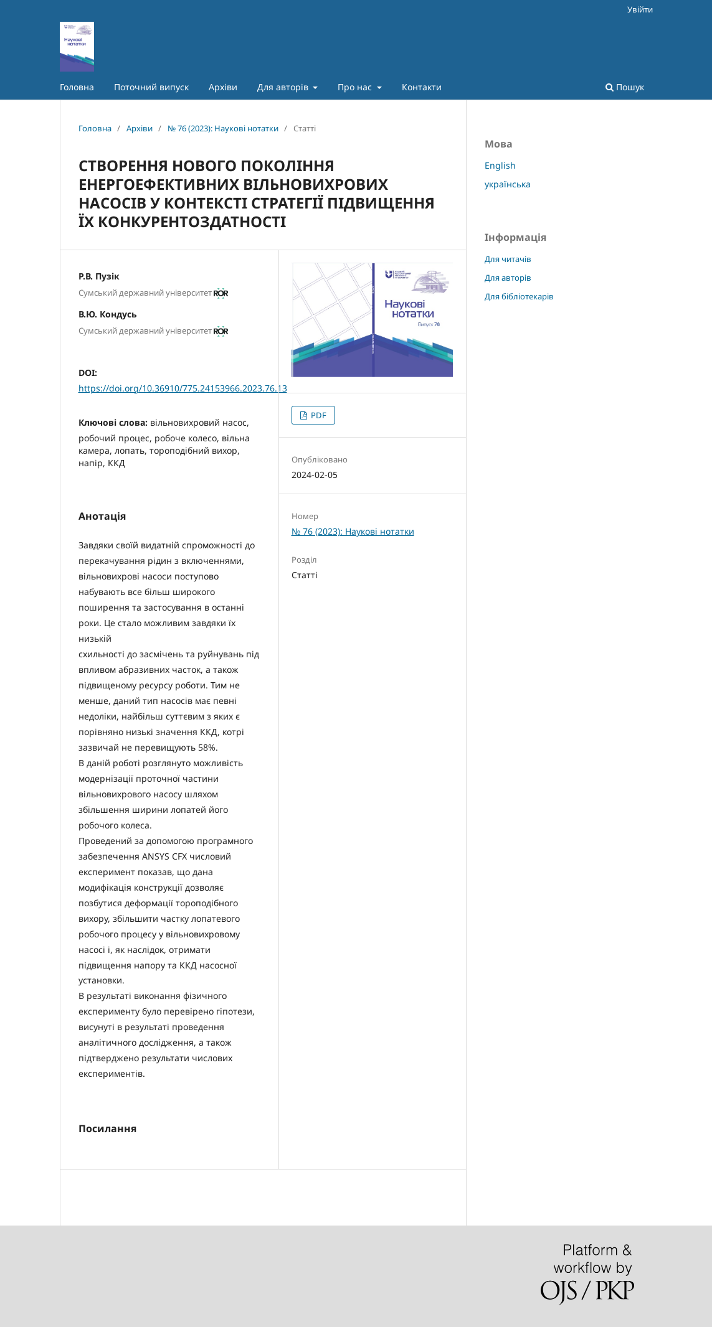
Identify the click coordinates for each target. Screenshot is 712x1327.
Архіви (223, 87)
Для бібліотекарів (519, 296)
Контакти (422, 87)
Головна (77, 87)
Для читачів (508, 259)
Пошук (624, 87)
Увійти (640, 9)
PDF (317, 415)
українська (508, 184)
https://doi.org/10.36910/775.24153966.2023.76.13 (182, 388)
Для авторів (284, 87)
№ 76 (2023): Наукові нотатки (223, 128)
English (500, 165)
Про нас (356, 87)
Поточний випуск (151, 87)
